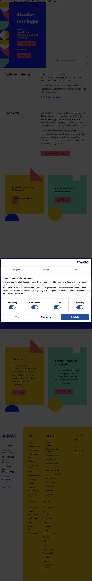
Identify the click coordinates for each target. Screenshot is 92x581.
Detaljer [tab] (46, 270)
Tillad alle (75, 317)
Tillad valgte (46, 317)
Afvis (17, 317)
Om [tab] (76, 270)
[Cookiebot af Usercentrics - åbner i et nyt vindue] (78, 263)
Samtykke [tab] (16, 270)
